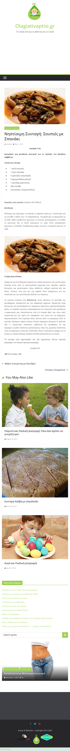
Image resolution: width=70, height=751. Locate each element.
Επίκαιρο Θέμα (26, 669)
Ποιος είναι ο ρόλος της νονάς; (14, 598)
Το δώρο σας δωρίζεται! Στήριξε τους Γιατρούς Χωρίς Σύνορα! (27, 618)
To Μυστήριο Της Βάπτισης (13, 602)
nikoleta (9, 144)
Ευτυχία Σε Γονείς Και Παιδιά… (14, 606)
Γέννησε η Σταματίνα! (56, 370)
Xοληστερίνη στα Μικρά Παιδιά (15, 610)
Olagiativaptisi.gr (35, 25)
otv (22, 678)
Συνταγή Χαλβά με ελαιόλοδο (21, 501)
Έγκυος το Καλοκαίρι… (11, 614)
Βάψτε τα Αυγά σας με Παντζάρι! (19, 363)
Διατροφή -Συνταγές (11, 128)
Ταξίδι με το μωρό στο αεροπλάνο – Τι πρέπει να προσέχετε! (26, 626)
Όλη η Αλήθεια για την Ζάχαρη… (15, 622)
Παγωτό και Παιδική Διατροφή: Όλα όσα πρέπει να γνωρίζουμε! (33, 432)
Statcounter (5, 749)
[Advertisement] (35, 56)
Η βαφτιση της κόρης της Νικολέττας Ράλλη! (20, 594)
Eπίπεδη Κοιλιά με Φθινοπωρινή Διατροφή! (19, 590)
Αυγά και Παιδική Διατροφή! (20, 563)
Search (65, 635)
